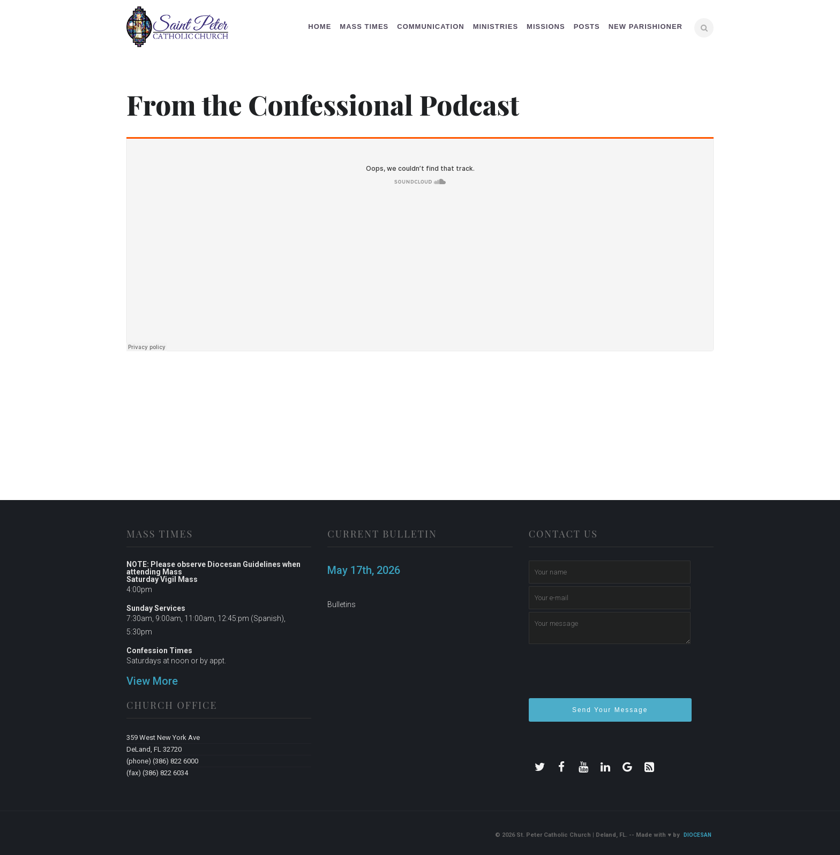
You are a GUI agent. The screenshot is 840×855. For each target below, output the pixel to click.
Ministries (495, 26)
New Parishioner (645, 26)
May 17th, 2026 (363, 570)
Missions (546, 26)
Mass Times (364, 26)
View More (152, 681)
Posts (587, 26)
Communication (430, 26)
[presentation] (610, 676)
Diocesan (697, 835)
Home (319, 26)
